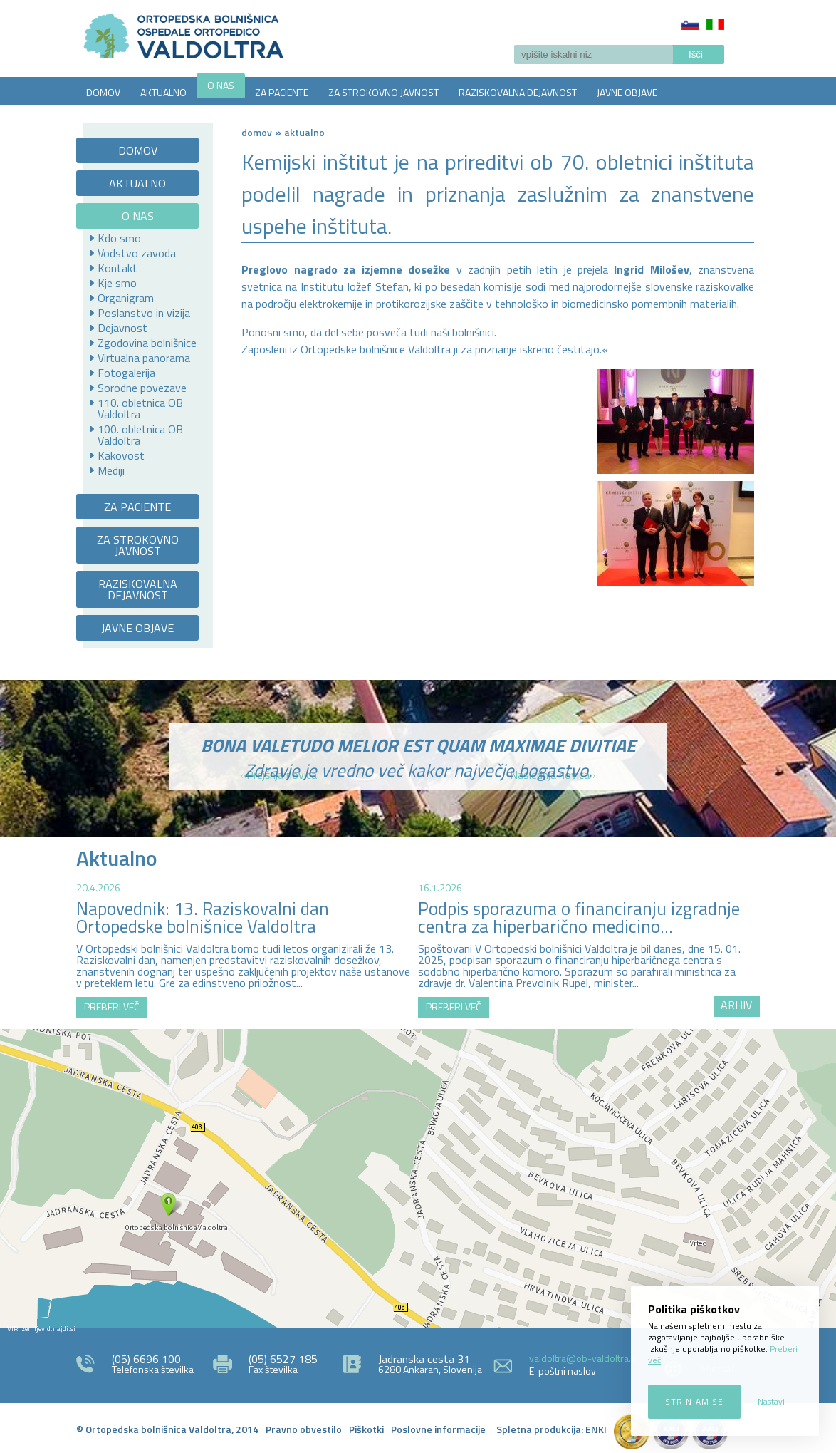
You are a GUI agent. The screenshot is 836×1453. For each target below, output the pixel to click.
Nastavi (771, 1401)
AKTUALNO (163, 92)
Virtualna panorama (144, 357)
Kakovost (121, 455)
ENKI (596, 1429)
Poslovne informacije (438, 1429)
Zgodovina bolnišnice (147, 342)
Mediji (111, 470)
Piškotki (366, 1429)
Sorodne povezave (142, 387)
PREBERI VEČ (112, 1006)
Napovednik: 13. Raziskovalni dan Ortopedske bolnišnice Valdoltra (202, 917)
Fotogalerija (126, 372)
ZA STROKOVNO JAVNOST (383, 92)
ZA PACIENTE (281, 92)
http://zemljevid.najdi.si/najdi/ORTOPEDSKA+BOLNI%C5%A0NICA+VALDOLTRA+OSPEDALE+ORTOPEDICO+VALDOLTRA (418, 1178)
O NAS (220, 85)
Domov (256, 132)
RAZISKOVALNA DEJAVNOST (518, 92)
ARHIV (736, 1004)
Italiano (715, 24)
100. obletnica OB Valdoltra (140, 434)
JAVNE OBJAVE (627, 92)
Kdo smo (119, 238)
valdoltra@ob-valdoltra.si (583, 1357)
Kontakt (117, 268)
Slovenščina (690, 24)
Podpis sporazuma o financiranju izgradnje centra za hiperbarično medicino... (579, 917)
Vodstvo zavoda (137, 253)
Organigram (126, 298)
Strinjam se (694, 1401)
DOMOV (103, 92)
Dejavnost (122, 327)
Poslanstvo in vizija (144, 313)
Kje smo (117, 283)
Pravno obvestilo (304, 1429)
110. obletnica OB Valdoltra (140, 408)
